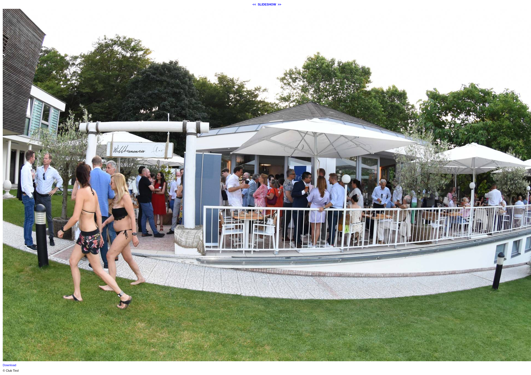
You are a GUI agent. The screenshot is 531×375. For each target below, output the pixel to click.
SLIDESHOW (267, 4)
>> (279, 4)
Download (9, 365)
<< (254, 4)
